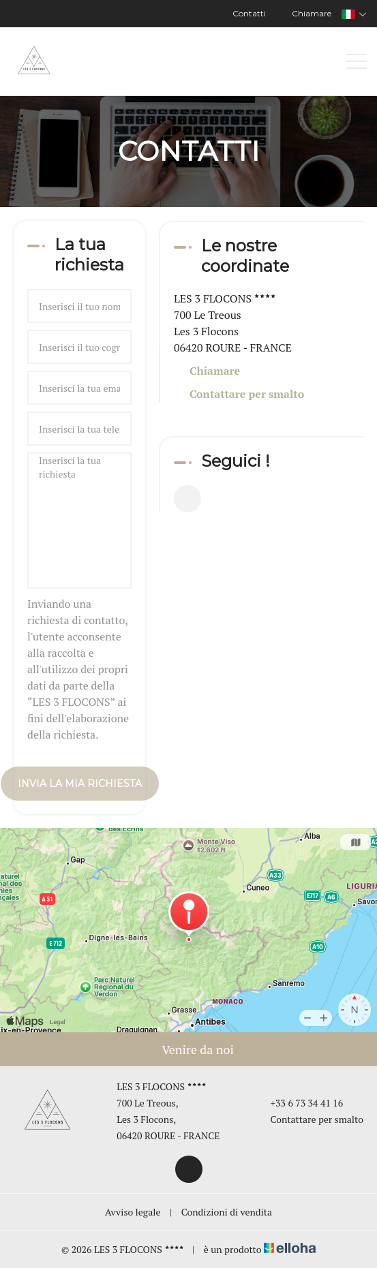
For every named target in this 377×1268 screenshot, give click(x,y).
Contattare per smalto (247, 393)
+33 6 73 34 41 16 (299, 1102)
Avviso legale (133, 1211)
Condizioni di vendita (226, 1211)
